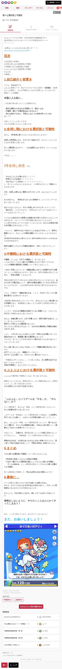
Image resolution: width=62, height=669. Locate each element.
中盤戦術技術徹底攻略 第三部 (13, 638)
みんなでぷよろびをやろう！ (12, 617)
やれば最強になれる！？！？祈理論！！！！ (17, 624)
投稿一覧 (30, 659)
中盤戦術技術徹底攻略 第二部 (13, 631)
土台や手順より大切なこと (12, 645)
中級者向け (8, 600)
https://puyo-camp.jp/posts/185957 (17, 51)
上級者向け (19, 600)
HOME (23, 659)
